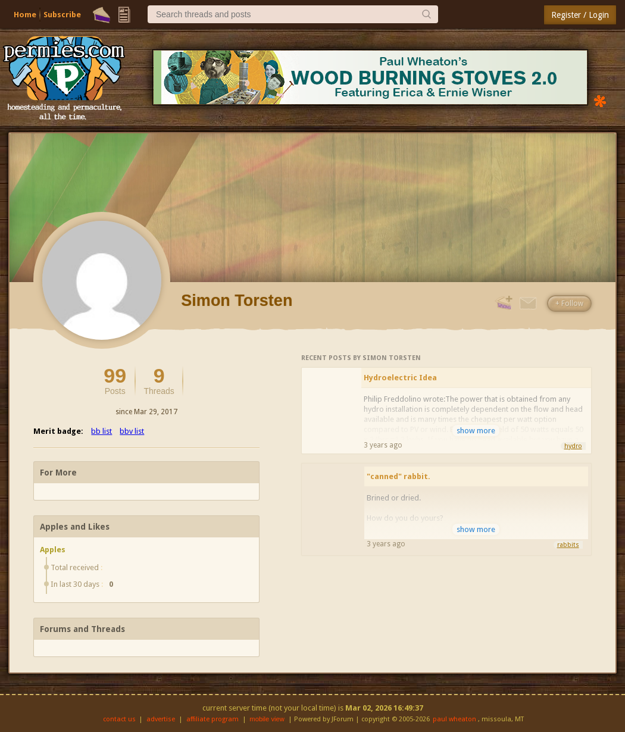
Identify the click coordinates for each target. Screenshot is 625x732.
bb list (101, 431)
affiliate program (212, 719)
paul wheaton (454, 719)
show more (476, 430)
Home (25, 14)
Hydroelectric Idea (400, 377)
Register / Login (580, 15)
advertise (160, 719)
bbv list (132, 431)
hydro (573, 446)
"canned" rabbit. (398, 476)
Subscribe (62, 14)
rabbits (568, 545)
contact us (119, 719)
